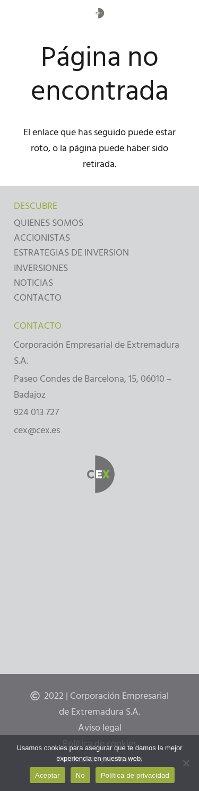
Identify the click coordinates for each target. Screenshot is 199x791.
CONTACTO (38, 297)
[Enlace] (99, 13)
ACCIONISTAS (42, 237)
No (80, 775)
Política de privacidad (135, 775)
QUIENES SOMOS (48, 223)
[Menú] (16, 13)
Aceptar (47, 775)
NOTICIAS (33, 283)
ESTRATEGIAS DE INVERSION (71, 252)
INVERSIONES (41, 268)
